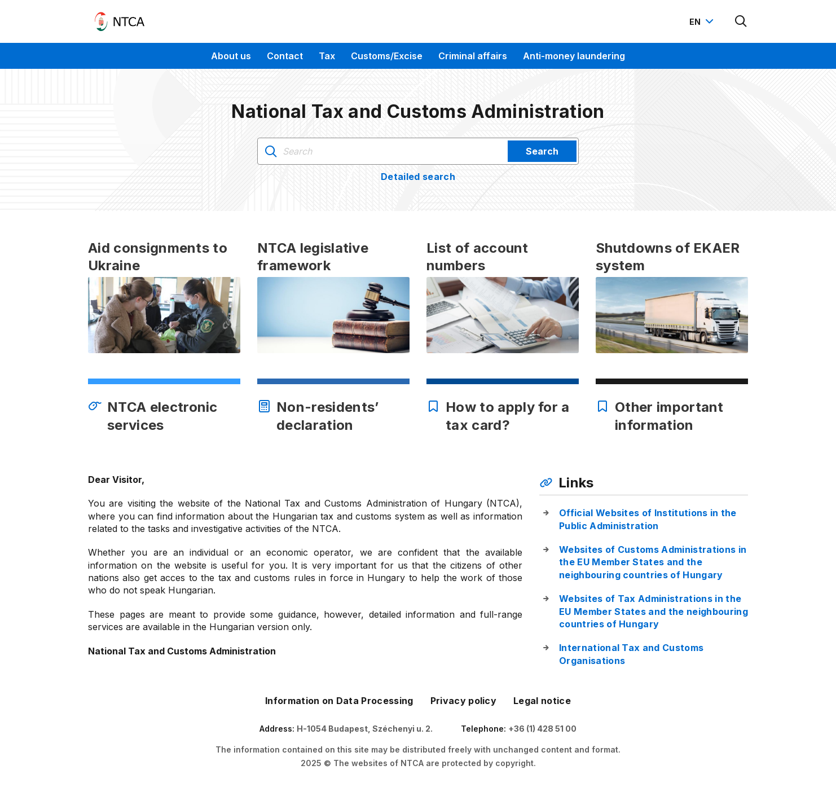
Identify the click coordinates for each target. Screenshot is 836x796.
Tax (327, 55)
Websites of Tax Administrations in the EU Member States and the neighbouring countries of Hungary (653, 611)
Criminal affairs (472, 55)
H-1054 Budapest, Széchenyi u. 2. (365, 728)
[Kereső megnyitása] (741, 21)
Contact (285, 55)
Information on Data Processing (339, 700)
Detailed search (418, 176)
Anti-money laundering (574, 55)
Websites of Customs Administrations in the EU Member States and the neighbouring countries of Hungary (652, 562)
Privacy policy (463, 700)
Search (542, 151)
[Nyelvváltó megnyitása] (703, 21)
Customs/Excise (387, 55)
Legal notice (542, 700)
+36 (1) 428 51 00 (542, 728)
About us (231, 55)
